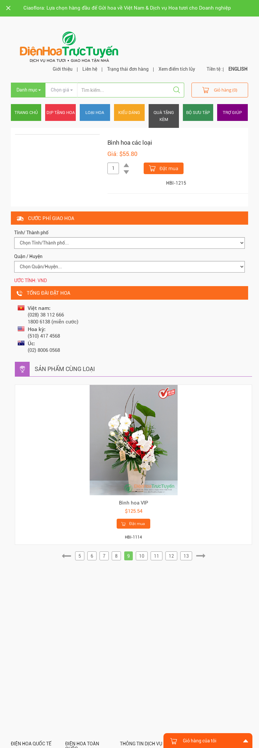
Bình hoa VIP (133, 503)
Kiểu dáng (129, 112)
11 (156, 556)
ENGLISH (237, 69)
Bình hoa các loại (129, 142)
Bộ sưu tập (198, 112)
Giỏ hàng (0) (219, 89)
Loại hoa (94, 112)
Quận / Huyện (28, 256)
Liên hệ (89, 69)
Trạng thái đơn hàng (128, 69)
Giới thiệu (62, 69)
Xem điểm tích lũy (176, 69)
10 (141, 556)
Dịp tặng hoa (60, 112)
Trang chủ (26, 112)
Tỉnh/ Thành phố (31, 232)
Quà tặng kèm (164, 116)
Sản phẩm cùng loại (65, 368)
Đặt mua (163, 167)
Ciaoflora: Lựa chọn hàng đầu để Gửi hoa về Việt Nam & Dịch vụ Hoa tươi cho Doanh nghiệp (127, 8)
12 (171, 556)
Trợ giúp (232, 112)
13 (186, 556)
